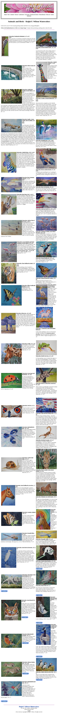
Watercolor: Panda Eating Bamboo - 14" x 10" (46, 561)
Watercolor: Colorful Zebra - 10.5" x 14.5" (26, 152)
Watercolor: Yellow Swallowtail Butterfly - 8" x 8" (28, 286)
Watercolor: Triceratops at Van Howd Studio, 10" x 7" (28, 575)
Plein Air (48, 14)
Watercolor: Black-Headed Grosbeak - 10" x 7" (27, 634)
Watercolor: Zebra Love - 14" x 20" (23, 313)
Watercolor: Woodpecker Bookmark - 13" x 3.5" (19, 36)
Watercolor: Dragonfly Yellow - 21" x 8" (44, 539)
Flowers (16, 14)
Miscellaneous (42, 14)
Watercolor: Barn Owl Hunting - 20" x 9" (45, 187)
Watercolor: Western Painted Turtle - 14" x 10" (46, 47)
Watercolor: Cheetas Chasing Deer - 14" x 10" (28, 663)
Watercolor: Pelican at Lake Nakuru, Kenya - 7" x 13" (52, 286)
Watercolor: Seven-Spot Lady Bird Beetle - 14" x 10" (28, 374)
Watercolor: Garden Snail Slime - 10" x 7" (27, 458)
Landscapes (21, 14)
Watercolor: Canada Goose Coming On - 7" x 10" (54, 626)
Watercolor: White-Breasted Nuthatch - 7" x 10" (53, 598)
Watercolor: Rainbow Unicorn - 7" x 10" (54, 511)
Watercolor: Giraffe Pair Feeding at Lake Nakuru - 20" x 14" (28, 91)
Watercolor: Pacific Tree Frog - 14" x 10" (44, 356)
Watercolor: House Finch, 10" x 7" (43, 585)
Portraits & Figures (34, 14)
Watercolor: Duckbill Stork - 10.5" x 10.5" (45, 140)
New (9, 14)
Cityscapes (27, 14)
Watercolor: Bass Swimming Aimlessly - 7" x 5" (28, 178)
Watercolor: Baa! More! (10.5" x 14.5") (25, 194)
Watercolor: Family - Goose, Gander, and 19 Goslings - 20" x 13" (28, 120)
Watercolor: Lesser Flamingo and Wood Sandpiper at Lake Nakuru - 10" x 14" (25, 242)
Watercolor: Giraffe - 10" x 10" (28, 343)
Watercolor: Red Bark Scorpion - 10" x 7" (45, 440)
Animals (12, 14)
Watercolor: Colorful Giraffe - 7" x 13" (52, 62)
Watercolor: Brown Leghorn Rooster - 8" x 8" (45, 169)
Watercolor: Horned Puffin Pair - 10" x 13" (45, 258)
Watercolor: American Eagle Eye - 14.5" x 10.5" (46, 208)
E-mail (29, 710)
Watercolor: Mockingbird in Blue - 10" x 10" (28, 427)
